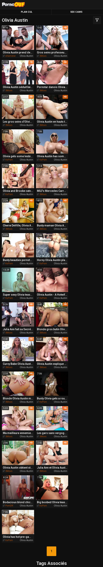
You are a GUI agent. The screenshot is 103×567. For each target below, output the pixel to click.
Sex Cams (76, 12)
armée (16, 445)
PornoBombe (80, 501)
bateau (13, 404)
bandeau (45, 445)
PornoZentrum (26, 508)
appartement (19, 417)
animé (86, 396)
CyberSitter (70, 560)
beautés (58, 459)
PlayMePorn (22, 501)
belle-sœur (35, 452)
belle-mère (69, 396)
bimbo (31, 438)
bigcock (77, 459)
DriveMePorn (51, 501)
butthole (29, 410)
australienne (14, 452)
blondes (88, 424)
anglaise (25, 459)
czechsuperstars (84, 452)
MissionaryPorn (80, 486)
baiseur (89, 410)
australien (69, 424)
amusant (33, 403)
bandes (67, 438)
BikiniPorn (23, 494)
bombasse (67, 410)
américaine (89, 403)
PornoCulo (54, 508)
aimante (85, 438)
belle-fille (49, 396)
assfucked (72, 417)
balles (46, 410)
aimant (53, 404)
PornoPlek (51, 516)
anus (16, 396)
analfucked (83, 445)
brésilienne (46, 424)
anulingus (74, 431)
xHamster (10, 55)
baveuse (72, 466)
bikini (13, 410)
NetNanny (56, 560)
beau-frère (21, 424)
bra (30, 445)
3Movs (42, 55)
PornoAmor (79, 508)
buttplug (70, 404)
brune (16, 438)
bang (12, 431)
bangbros (58, 452)
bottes (42, 459)
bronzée (62, 445)
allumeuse (35, 466)
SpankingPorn (50, 494)
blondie (29, 396)
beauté (91, 431)
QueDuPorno (20, 486)
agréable (31, 431)
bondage (54, 431)
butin (88, 417)
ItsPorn (9, 124)
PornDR (77, 330)
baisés (56, 417)
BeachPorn (79, 494)
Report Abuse (87, 560)
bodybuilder (39, 417)
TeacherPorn (49, 486)
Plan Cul (26, 12)
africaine (56, 466)
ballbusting (48, 438)
